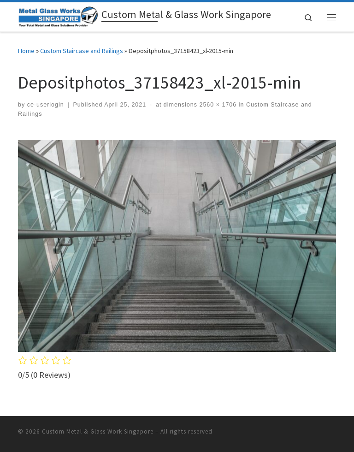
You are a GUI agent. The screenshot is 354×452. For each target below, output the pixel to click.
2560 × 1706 (216, 104)
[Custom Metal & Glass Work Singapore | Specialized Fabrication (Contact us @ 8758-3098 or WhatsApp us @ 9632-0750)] (58, 15)
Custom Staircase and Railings (81, 51)
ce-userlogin (45, 104)
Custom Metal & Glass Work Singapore (97, 431)
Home (26, 51)
